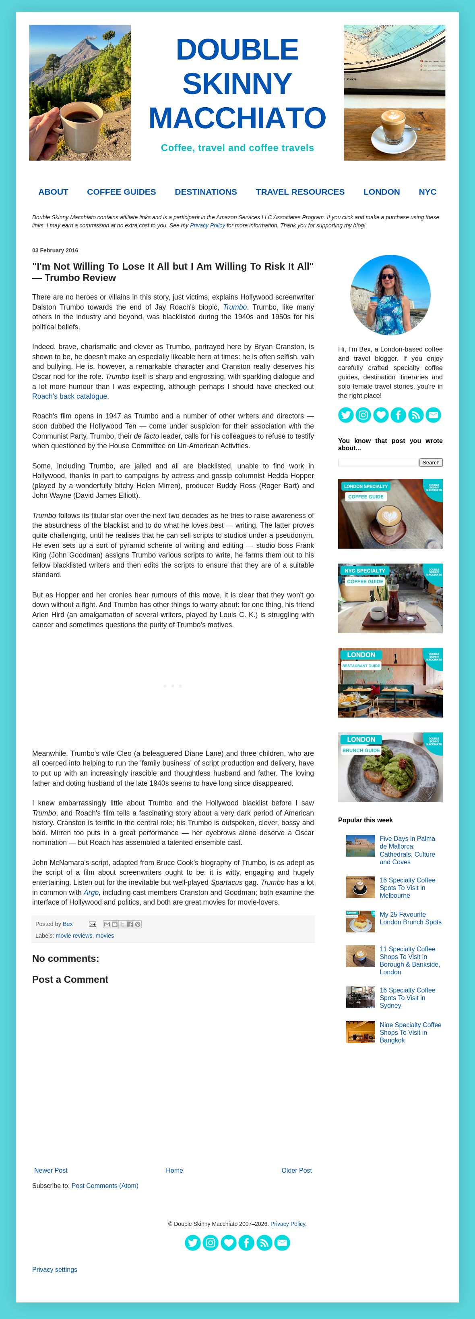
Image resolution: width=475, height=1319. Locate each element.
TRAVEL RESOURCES (300, 191)
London (381, 191)
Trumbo (235, 307)
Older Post (296, 1170)
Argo (91, 892)
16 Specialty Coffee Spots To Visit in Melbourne (407, 888)
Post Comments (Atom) (105, 1185)
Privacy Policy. (289, 1224)
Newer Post (51, 1170)
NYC (427, 191)
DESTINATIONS (206, 191)
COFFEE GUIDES (121, 191)
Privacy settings (54, 1269)
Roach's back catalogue (69, 396)
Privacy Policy (207, 225)
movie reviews (74, 935)
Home (174, 1170)
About (53, 191)
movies (105, 935)
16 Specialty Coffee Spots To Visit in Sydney (407, 998)
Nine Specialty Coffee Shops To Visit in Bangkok (411, 1032)
